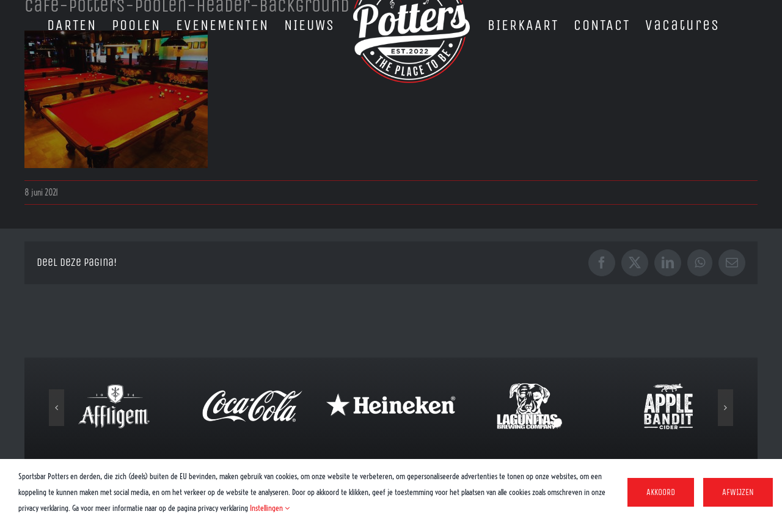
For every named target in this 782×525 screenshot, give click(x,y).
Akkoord (660, 492)
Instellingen (270, 508)
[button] (56, 407)
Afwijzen (738, 492)
